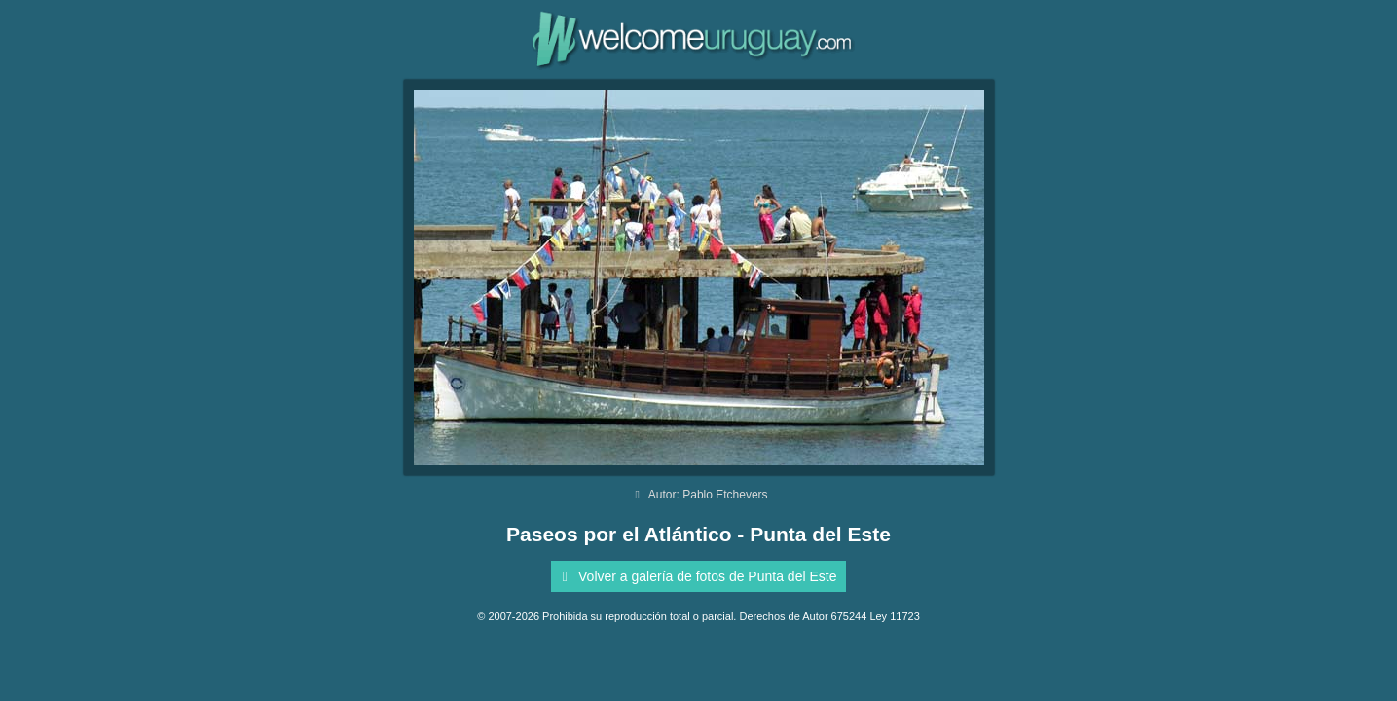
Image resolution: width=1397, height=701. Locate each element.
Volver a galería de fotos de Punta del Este (696, 576)
